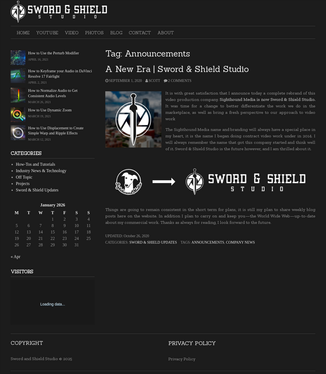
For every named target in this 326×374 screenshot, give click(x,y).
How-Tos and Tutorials (35, 164)
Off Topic (24, 177)
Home (23, 32)
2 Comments (179, 81)
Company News (240, 242)
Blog (116, 32)
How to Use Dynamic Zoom (50, 110)
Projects (23, 183)
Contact (140, 32)
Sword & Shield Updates (153, 242)
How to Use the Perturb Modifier (53, 53)
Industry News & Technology (41, 170)
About (165, 32)
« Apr (15, 256)
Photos (94, 32)
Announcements (208, 242)
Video (72, 32)
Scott (154, 81)
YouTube (47, 32)
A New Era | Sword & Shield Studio (177, 68)
